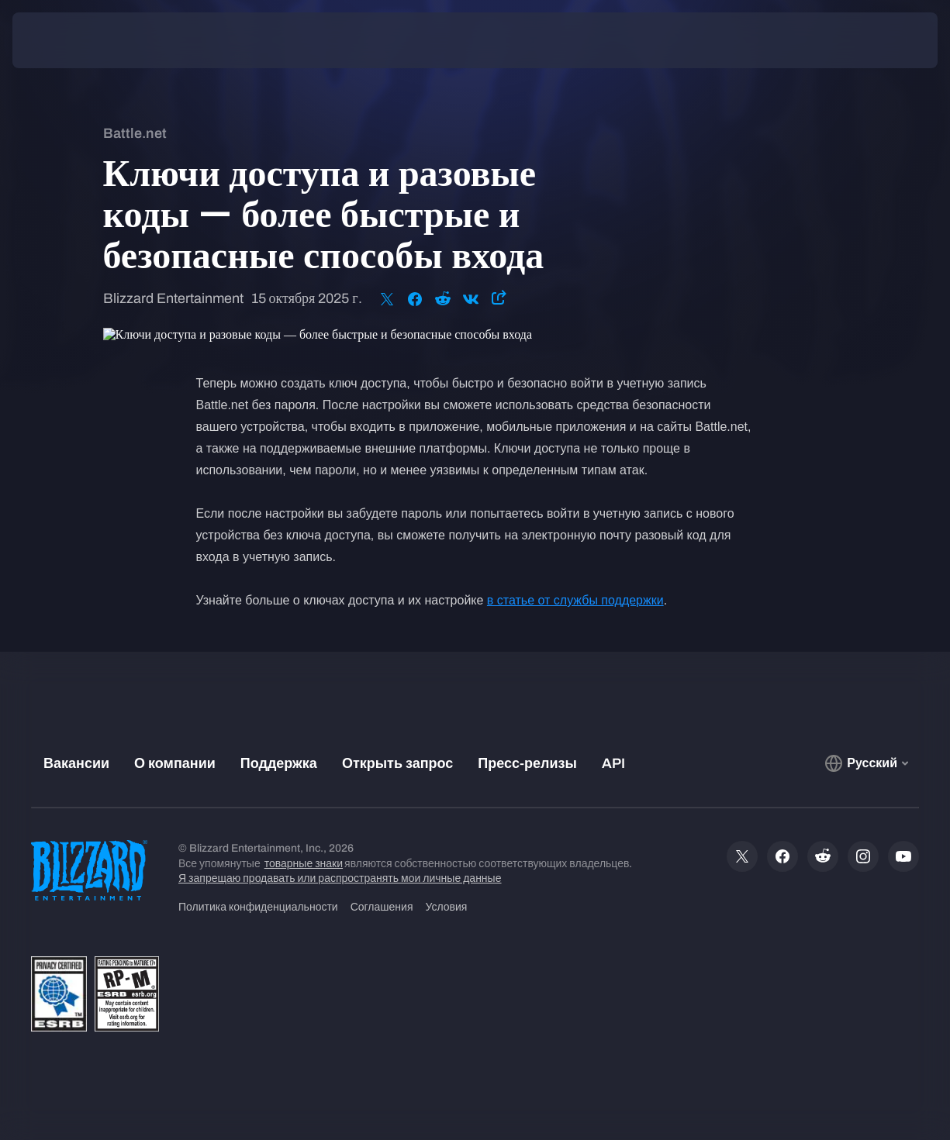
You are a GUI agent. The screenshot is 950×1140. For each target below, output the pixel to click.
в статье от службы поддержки (575, 600)
